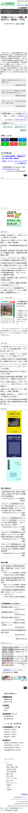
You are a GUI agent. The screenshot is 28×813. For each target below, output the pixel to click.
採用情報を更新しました (10, 607)
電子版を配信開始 (11, 771)
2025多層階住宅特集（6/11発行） (13, 750)
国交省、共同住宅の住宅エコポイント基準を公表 (14, 81)
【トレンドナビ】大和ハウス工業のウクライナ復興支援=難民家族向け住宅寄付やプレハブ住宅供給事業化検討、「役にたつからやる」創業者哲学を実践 (13, 271)
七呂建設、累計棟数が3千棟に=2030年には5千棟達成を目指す (13, 279)
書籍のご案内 (21, 11)
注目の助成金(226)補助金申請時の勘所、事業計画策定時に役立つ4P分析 (13, 580)
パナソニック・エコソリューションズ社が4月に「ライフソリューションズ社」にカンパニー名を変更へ (13, 366)
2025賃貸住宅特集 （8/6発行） (12, 747)
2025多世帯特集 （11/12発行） (12, 745)
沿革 (8, 787)
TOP (25, 175)
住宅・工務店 (20, 24)
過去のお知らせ (21, 639)
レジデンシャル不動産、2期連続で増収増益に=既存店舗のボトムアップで (13, 284)
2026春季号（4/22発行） (10, 729)
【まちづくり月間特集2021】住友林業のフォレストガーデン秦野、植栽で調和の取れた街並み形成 (13, 534)
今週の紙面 (21, 9)
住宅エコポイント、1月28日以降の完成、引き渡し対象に (14, 102)
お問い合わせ (21, 13)
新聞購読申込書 (8, 699)
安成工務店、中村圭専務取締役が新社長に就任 (13, 246)
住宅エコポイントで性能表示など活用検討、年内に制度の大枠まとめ (14, 91)
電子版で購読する (20, 119)
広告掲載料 (7, 708)
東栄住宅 (23, 130)
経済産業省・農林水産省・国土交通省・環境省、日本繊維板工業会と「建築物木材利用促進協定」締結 (13, 252)
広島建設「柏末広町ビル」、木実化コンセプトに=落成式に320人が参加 (13, 236)
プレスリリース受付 (11, 778)
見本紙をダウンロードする (12, 670)
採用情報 (9, 789)
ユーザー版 (18, 498)
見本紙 (5, 710)
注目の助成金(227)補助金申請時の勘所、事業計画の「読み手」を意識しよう (13, 568)
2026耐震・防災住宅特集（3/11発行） (14, 742)
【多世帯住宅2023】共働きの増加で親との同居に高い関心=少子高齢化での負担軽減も (13, 494)
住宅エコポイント (20, 127)
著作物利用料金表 (8, 716)
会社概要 (8, 13)
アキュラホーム (7, 127)
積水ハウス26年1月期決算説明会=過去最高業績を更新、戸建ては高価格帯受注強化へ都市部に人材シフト (13, 401)
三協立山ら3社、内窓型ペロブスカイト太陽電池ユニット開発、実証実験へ (13, 241)
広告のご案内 (9, 776)
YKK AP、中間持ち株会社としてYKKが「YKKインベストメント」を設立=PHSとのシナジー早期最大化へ (14, 384)
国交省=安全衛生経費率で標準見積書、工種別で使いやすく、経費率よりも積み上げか (13, 378)
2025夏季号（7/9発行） (10, 736)
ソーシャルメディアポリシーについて (19, 799)
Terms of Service (21, 805)
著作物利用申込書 (8, 718)
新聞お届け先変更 (11, 769)
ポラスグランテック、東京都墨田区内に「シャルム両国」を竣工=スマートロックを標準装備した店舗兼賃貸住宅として (13, 290)
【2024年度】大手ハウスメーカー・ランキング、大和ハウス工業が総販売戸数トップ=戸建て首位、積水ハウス (14, 348)
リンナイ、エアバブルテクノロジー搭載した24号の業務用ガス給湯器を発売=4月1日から (13, 259)
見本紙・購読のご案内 (8, 11)
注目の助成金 (20, 575)
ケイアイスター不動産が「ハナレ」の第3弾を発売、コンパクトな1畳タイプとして (13, 355)
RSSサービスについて (12, 782)
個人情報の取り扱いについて (21, 797)
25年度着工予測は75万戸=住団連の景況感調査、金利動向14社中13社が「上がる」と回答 (13, 264)
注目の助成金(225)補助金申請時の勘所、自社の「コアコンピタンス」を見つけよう (13, 592)
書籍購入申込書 (8, 701)
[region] (14, 191)
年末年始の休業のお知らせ (10, 617)
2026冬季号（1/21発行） (10, 732)
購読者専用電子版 (22, 5)
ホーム (8, 9)
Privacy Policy (11, 805)
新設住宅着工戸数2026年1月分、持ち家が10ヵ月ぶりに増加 (13, 372)
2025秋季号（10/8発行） (10, 734)
